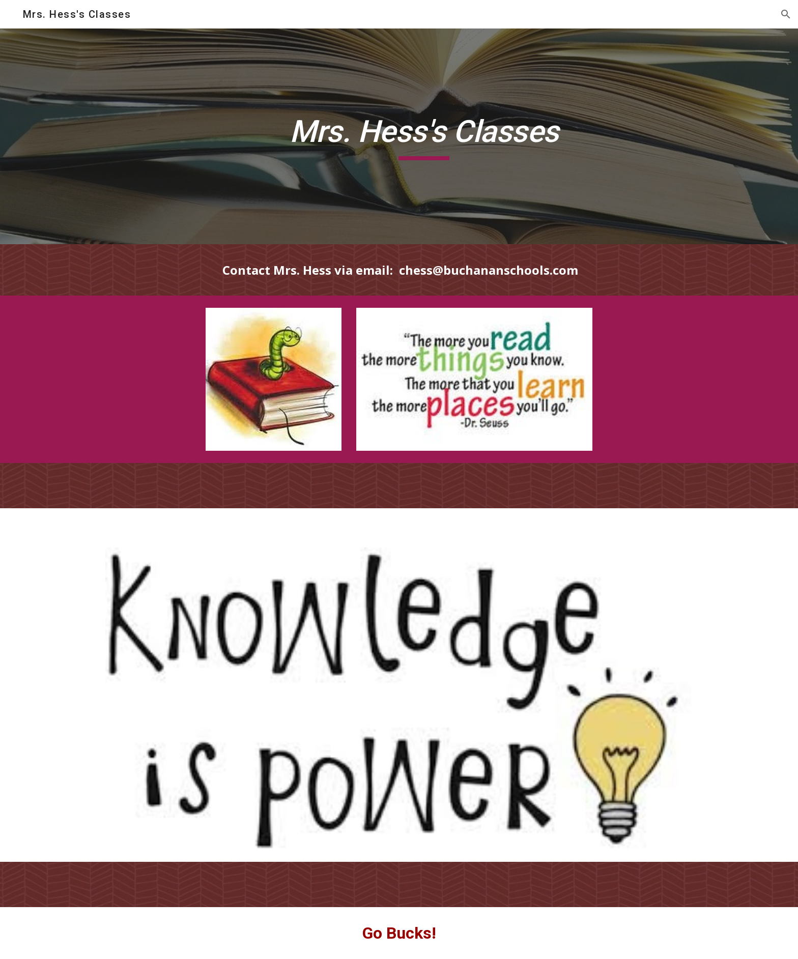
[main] (424, 136)
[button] (786, 14)
